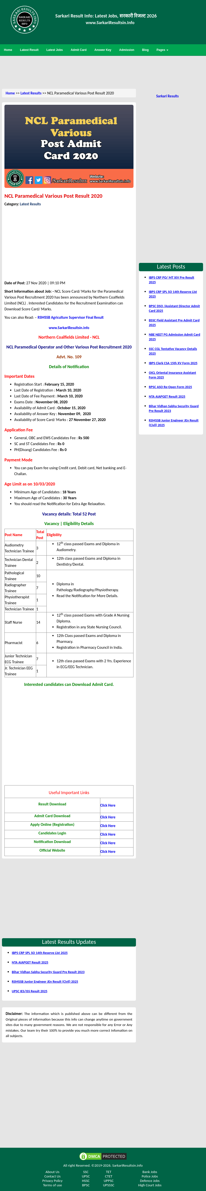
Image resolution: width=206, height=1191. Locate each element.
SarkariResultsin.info (127, 1165)
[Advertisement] (103, 72)
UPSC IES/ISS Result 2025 (29, 991)
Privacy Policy (52, 1180)
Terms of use (52, 1185)
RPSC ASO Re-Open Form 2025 (170, 387)
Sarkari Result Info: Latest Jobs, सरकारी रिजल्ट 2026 (106, 16)
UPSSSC (108, 1185)
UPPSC (109, 1180)
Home (10, 93)
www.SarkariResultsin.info (69, 328)
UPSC (86, 1176)
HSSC (85, 1180)
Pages (163, 50)
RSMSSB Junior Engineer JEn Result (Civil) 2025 (45, 982)
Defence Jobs (150, 1180)
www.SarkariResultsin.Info (110, 22)
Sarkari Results (167, 96)
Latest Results (30, 93)
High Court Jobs (150, 1185)
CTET (108, 1176)
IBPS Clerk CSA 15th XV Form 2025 (173, 363)
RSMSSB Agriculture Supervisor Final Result (71, 317)
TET (108, 1172)
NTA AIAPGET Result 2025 (30, 962)
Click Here (108, 843)
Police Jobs (150, 1176)
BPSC (86, 1185)
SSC (85, 1172)
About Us (52, 1172)
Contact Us (52, 1176)
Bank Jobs (149, 1172)
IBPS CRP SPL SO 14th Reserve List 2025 (40, 953)
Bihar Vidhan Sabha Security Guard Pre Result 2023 (48, 972)
